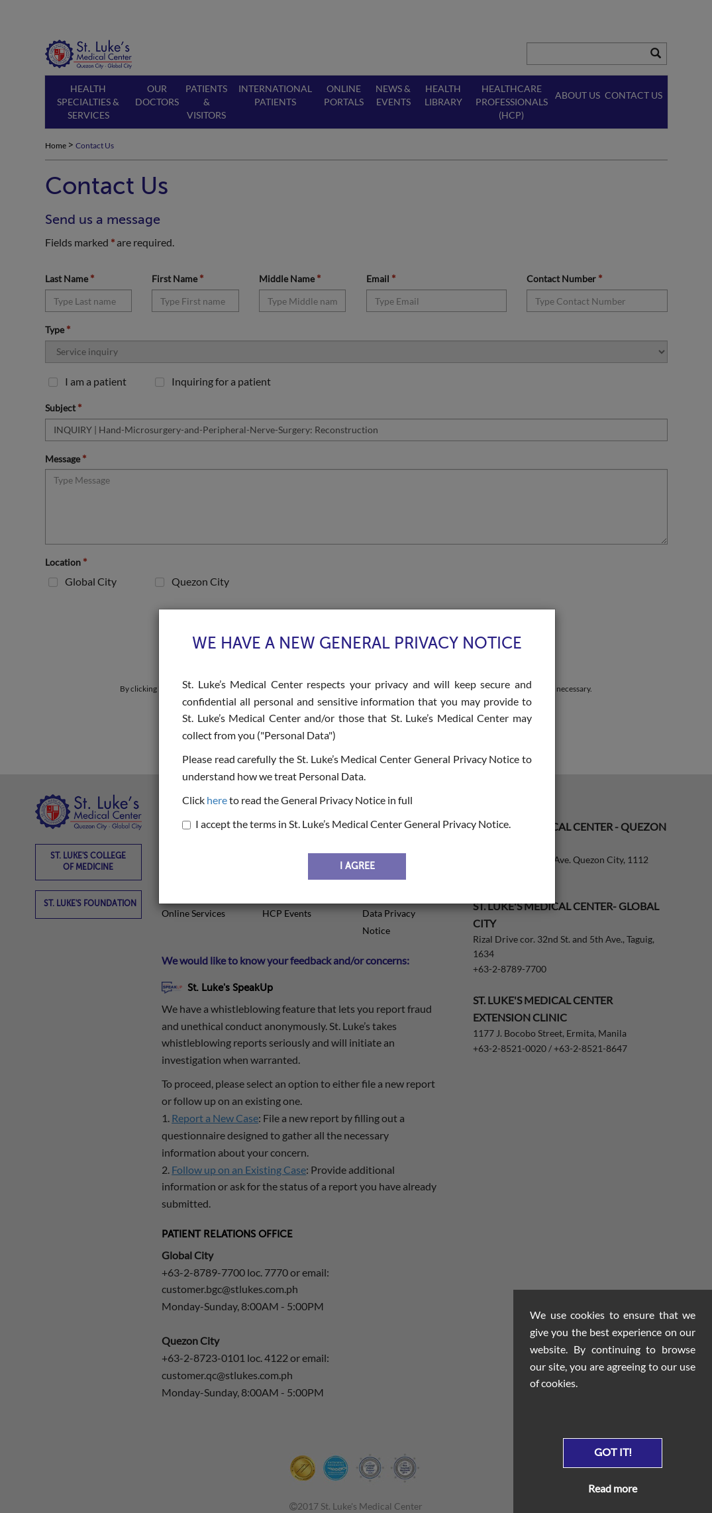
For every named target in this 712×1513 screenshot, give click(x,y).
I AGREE (357, 866)
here (217, 800)
